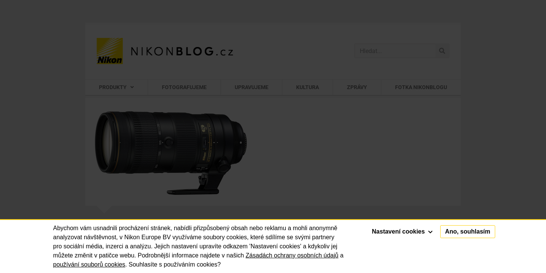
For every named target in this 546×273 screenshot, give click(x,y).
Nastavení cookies (402, 231)
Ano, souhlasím (467, 231)
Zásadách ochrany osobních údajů (292, 255)
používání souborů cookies (89, 264)
